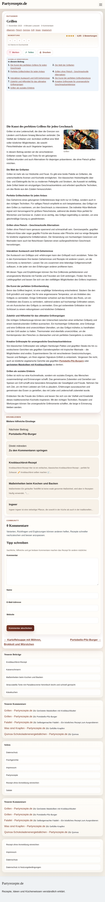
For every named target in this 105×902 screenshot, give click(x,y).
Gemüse (26, 30)
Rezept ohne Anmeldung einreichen (22, 783)
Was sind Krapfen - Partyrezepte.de (24, 728)
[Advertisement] (52, 106)
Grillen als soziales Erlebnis (22, 88)
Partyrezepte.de (14, 3)
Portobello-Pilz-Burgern (71, 361)
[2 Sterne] (15, 40)
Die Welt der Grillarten (64, 65)
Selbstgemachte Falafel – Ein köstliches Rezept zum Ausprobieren (67, 722)
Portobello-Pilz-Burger (47, 716)
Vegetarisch (47, 30)
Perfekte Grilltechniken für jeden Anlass (27, 71)
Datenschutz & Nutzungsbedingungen (23, 867)
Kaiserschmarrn (13, 669)
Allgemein (11, 30)
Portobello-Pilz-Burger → (85, 639)
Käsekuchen (12, 692)
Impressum (11, 767)
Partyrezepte (12, 775)
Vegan (38, 30)
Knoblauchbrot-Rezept (16, 662)
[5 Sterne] (29, 40)
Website (10, 614)
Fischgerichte (12, 760)
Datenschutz (12, 752)
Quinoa (75, 734)
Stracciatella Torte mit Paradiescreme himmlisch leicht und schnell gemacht (40, 685)
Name (9, 590)
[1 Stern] (10, 40)
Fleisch (19, 30)
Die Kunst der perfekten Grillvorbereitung (73, 78)
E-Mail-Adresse (14, 602)
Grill (32, 30)
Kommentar (12, 555)
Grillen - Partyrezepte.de (18, 710)
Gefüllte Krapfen (57, 728)
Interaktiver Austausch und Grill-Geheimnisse (30, 78)
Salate (9, 790)
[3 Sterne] (19, 40)
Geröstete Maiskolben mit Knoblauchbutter (56, 711)
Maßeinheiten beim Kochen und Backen (24, 677)
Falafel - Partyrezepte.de (18, 722)
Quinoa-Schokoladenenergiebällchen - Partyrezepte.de (36, 734)
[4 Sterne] (24, 40)
